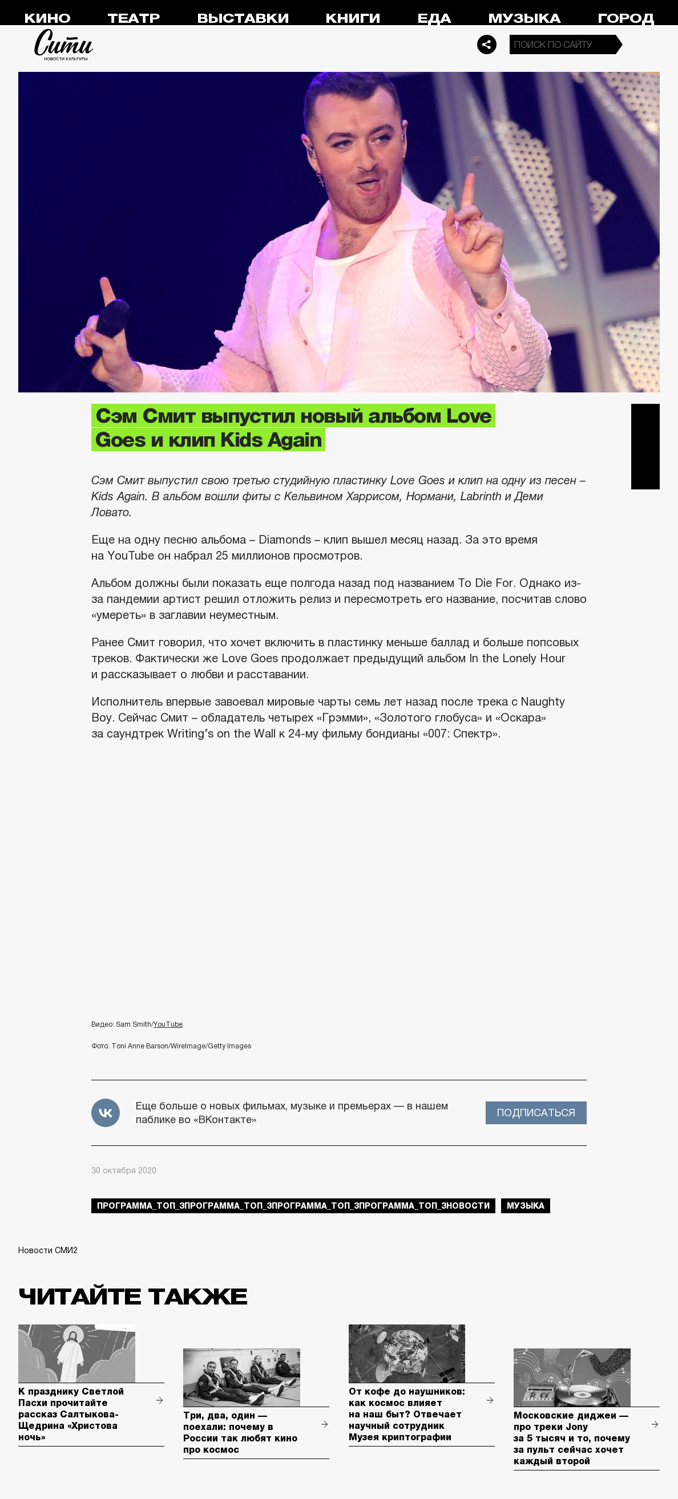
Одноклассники (645, 475)
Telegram (645, 418)
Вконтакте (645, 446)
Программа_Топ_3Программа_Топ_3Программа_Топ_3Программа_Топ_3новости (293, 1205)
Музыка (524, 18)
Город (626, 18)
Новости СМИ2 (48, 1250)
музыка (525, 1205)
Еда (434, 18)
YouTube (168, 1024)
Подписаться (536, 1113)
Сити (64, 44)
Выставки (243, 18)
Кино (47, 18)
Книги (352, 18)
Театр (133, 18)
